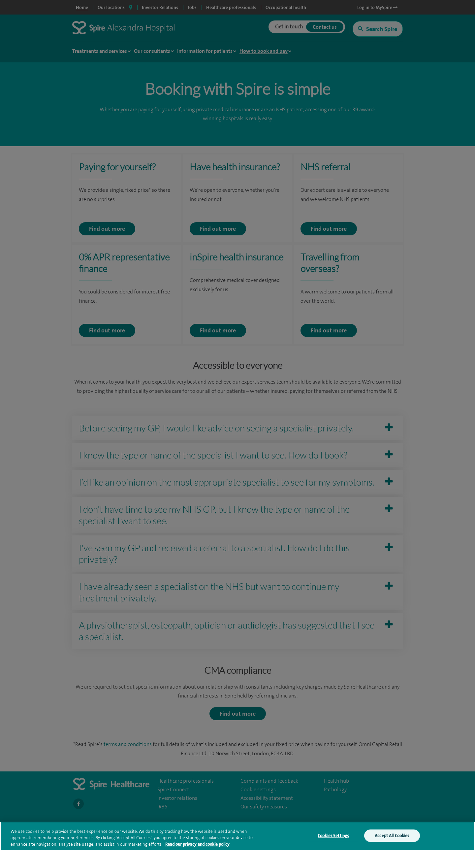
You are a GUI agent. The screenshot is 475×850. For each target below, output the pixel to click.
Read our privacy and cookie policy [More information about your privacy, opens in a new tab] (197, 847)
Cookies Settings (333, 838)
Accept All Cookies (392, 838)
